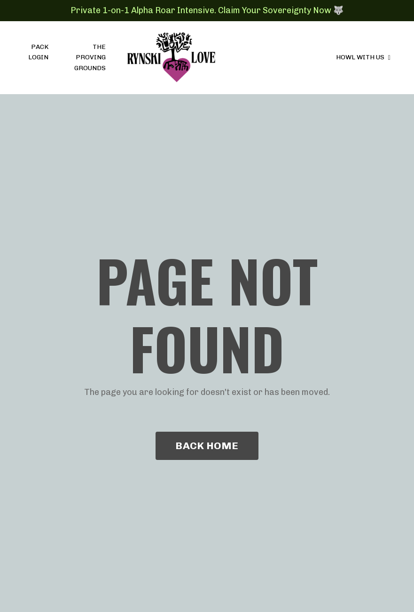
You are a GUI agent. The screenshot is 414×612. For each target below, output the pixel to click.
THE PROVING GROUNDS (90, 57)
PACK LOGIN (38, 52)
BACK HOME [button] (206, 445)
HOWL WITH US (363, 57)
